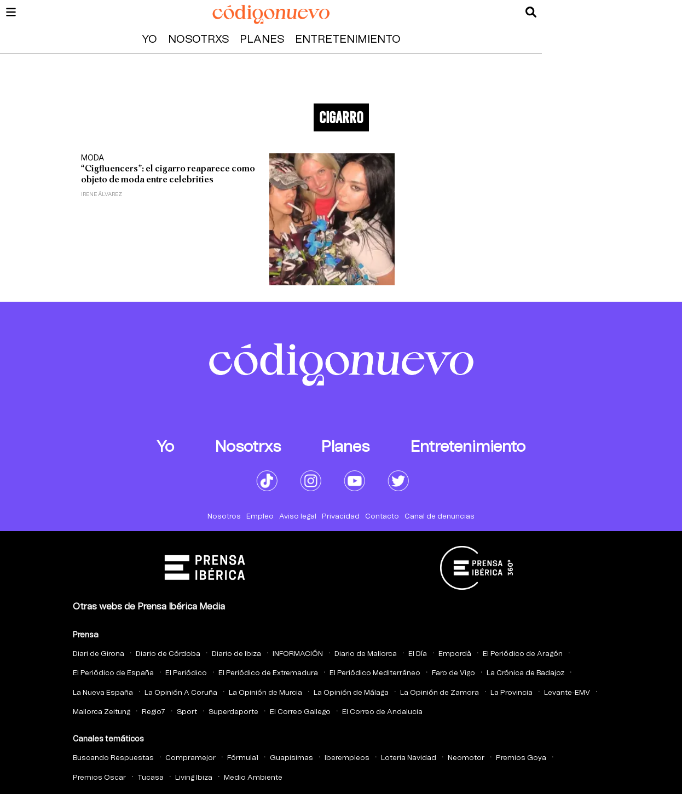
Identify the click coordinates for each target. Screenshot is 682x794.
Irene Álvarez (101, 194)
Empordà (454, 654)
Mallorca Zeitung (101, 712)
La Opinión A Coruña (181, 693)
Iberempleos (347, 758)
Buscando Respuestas (113, 758)
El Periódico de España (113, 673)
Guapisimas (291, 758)
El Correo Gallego (300, 712)
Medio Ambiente (253, 777)
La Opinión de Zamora (439, 693)
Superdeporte (233, 712)
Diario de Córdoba (168, 654)
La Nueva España (103, 693)
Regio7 (153, 712)
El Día (417, 654)
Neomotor (466, 758)
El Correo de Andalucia (382, 712)
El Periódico (186, 673)
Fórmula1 (242, 758)
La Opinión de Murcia (265, 693)
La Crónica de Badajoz (525, 673)
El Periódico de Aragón (523, 654)
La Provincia (511, 693)
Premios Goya (521, 758)
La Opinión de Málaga (351, 693)
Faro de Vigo (453, 673)
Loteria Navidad (408, 758)
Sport (187, 712)
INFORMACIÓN (298, 654)
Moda (92, 158)
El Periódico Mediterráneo (375, 673)
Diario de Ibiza (236, 654)
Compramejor (190, 758)
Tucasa (150, 777)
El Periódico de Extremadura (268, 673)
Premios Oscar (99, 777)
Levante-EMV (567, 693)
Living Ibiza (193, 777)
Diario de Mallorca (365, 654)
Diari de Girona (98, 654)
